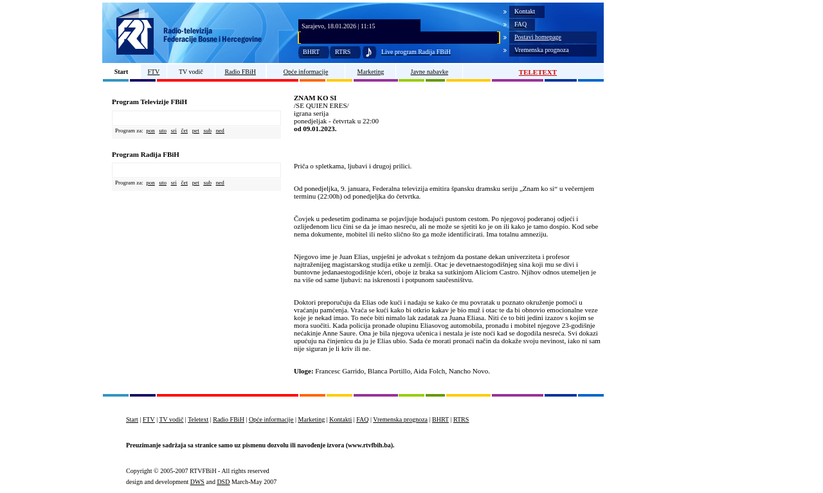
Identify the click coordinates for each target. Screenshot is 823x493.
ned (220, 130)
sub (208, 130)
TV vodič (191, 71)
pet (195, 130)
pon (150, 130)
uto (163, 130)
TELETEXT (538, 72)
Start (121, 71)
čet (184, 130)
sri (174, 130)
